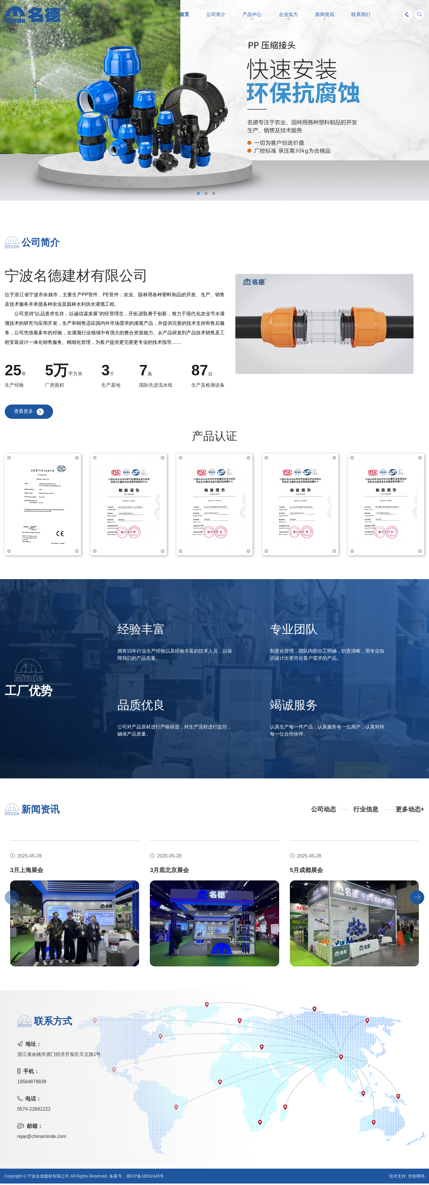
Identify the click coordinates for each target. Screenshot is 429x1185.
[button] (417, 899)
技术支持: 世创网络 (407, 1177)
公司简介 (216, 14)
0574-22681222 (34, 1110)
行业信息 (364, 811)
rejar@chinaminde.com (41, 1137)
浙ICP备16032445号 (145, 1177)
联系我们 (360, 14)
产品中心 (252, 14)
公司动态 (320, 811)
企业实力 (288, 14)
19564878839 (31, 1083)
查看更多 (23, 412)
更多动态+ (409, 811)
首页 (184, 14)
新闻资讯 (324, 14)
